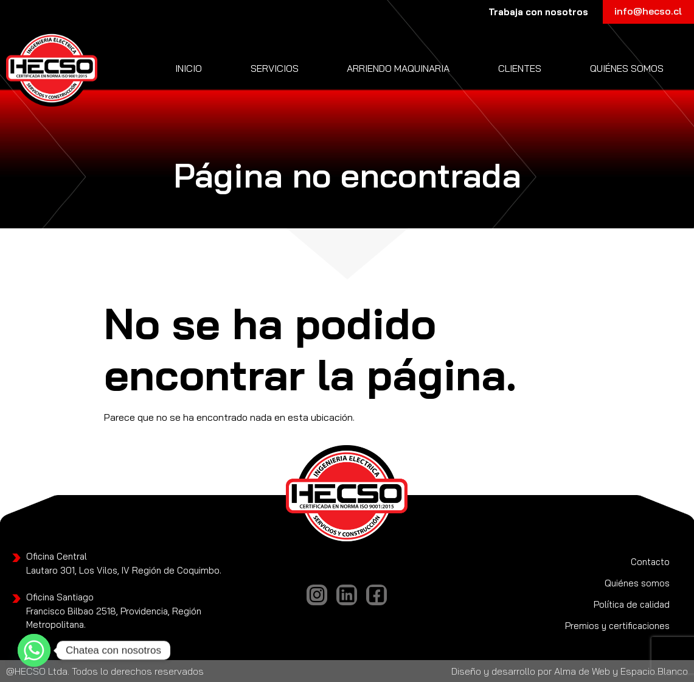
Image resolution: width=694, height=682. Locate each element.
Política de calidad (632, 604)
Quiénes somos (627, 68)
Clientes (519, 68)
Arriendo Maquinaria (398, 68)
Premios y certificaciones (617, 625)
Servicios (275, 68)
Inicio (188, 68)
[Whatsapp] (34, 650)
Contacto (650, 562)
